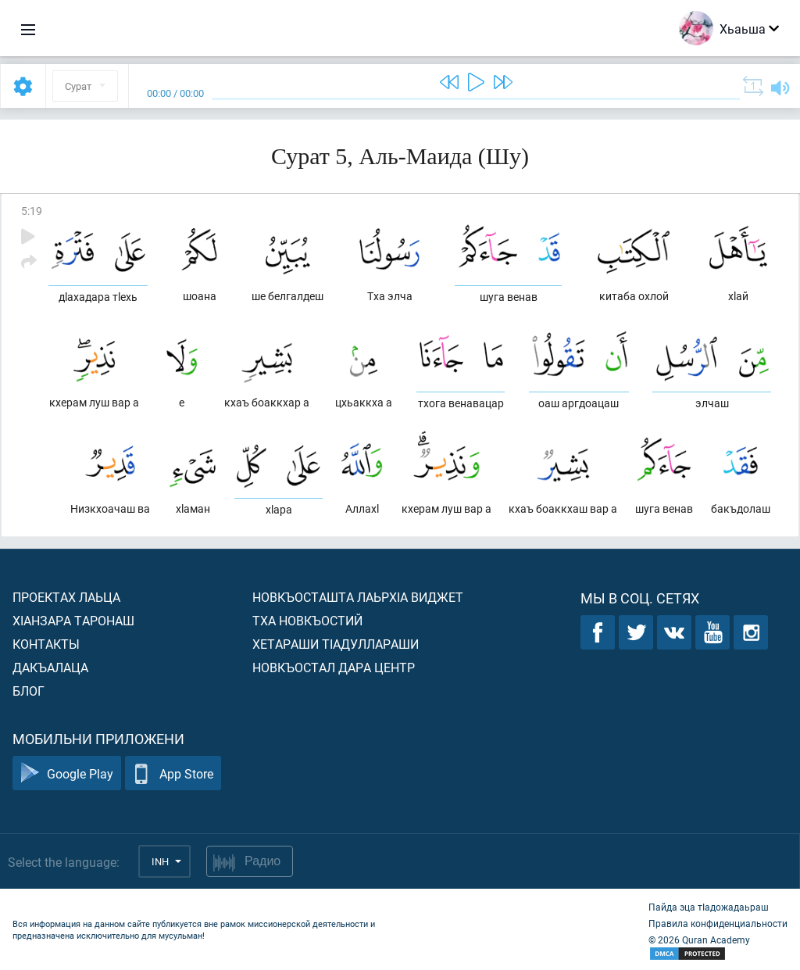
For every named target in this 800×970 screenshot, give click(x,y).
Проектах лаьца (66, 597)
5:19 (31, 210)
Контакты (46, 643)
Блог (28, 690)
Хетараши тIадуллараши (335, 643)
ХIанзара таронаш (73, 620)
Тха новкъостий (307, 620)
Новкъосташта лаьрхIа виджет (357, 597)
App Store (173, 773)
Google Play (66, 773)
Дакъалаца (50, 667)
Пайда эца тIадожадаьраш (708, 906)
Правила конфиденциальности (718, 923)
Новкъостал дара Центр (333, 667)
